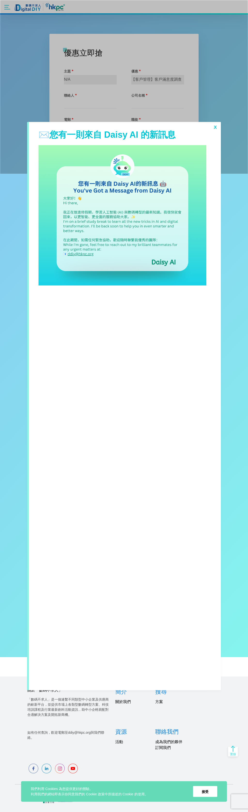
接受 (205, 791)
